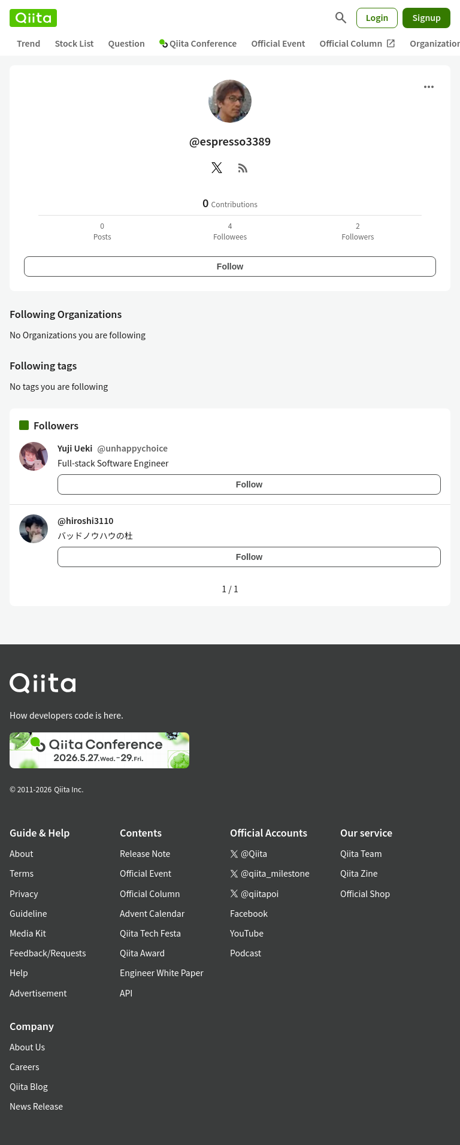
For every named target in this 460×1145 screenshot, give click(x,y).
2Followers (357, 230)
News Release (36, 1106)
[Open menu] (429, 87)
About (21, 853)
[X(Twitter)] (217, 168)
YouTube (247, 933)
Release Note (145, 853)
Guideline (28, 913)
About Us (27, 1047)
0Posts (102, 230)
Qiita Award (142, 953)
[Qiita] (33, 18)
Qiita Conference (198, 43)
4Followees (230, 230)
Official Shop (365, 893)
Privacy (24, 893)
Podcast (245, 953)
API (126, 993)
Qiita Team (361, 853)
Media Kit (28, 933)
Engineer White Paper (162, 973)
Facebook (249, 913)
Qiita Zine (359, 873)
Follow (230, 266)
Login (377, 17)
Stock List (74, 43)
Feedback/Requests (48, 953)
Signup (426, 17)
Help (19, 973)
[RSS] (243, 168)
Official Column (358, 43)
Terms (22, 873)
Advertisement (38, 993)
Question (126, 43)
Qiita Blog (29, 1086)
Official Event (278, 43)
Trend (28, 43)
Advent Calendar (152, 913)
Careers (24, 1067)
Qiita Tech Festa (150, 933)
